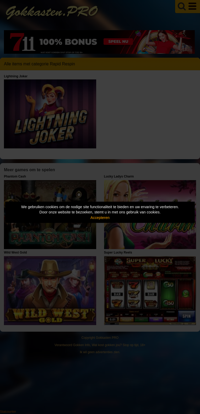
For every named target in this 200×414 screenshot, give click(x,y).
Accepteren (100, 218)
